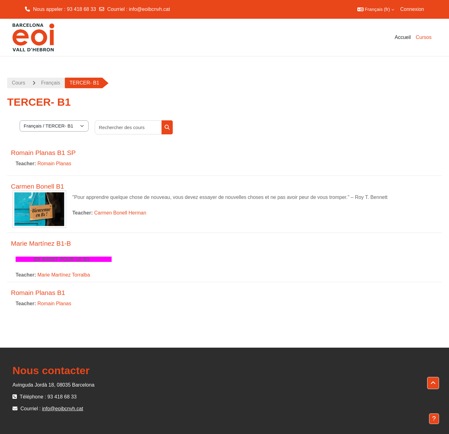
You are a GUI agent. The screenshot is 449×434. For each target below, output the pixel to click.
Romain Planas (54, 163)
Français (50, 82)
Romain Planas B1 (38, 292)
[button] (376, 9)
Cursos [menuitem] (424, 37)
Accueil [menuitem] (403, 37)
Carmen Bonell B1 (37, 186)
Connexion (412, 9)
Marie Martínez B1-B (41, 243)
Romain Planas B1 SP (43, 152)
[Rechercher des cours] (128, 127)
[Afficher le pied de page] (434, 418)
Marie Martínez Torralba (63, 274)
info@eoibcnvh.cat (149, 9)
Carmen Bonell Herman (120, 212)
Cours (18, 82)
